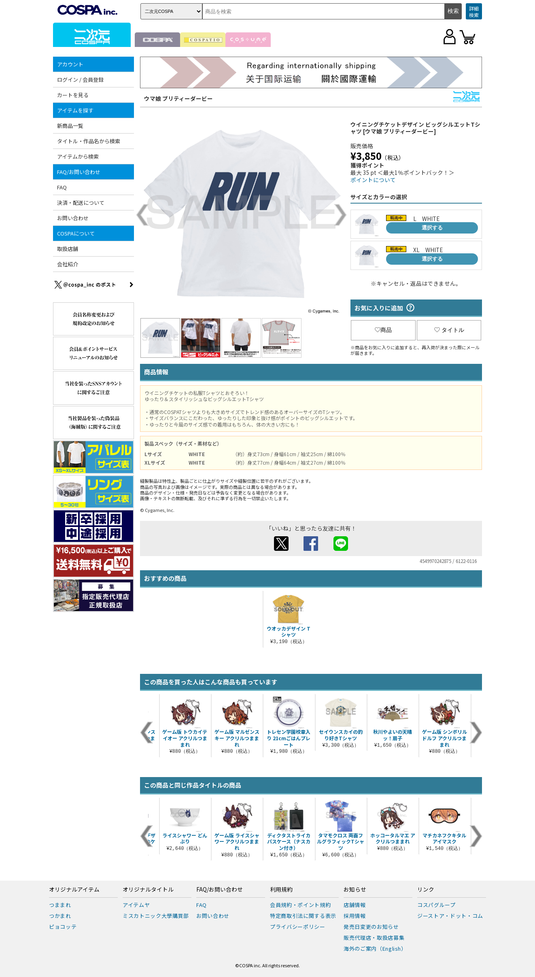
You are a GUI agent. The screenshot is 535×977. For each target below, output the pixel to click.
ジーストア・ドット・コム (450, 916)
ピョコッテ (62, 926)
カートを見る (73, 95)
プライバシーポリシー (297, 926)
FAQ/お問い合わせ (78, 172)
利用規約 (281, 889)
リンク (425, 889)
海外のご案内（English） (375, 948)
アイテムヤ (136, 905)
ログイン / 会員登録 (80, 79)
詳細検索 (474, 11)
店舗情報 (355, 905)
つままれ (60, 905)
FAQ (62, 187)
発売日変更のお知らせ (371, 926)
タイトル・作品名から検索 (88, 141)
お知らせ (355, 889)
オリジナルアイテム (74, 889)
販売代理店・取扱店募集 (374, 937)
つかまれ (60, 916)
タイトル (449, 330)
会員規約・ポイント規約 (300, 905)
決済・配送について (80, 202)
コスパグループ (436, 905)
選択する (432, 228)
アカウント (70, 64)
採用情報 (355, 916)
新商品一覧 (70, 126)
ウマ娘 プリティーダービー (178, 98)
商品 (383, 330)
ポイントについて (373, 180)
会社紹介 (67, 264)
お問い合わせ (73, 218)
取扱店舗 (67, 249)
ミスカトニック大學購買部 (156, 916)
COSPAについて (76, 233)
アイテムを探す (75, 110)
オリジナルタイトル (148, 889)
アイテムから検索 (78, 156)
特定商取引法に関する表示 (303, 916)
